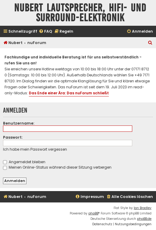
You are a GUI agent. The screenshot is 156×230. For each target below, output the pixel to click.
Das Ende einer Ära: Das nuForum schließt (69, 93)
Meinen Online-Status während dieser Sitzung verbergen (57, 167)
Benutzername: (18, 123)
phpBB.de (144, 219)
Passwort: (13, 137)
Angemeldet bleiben (24, 161)
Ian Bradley (142, 208)
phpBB (93, 213)
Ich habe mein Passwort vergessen (35, 149)
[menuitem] (45, 32)
